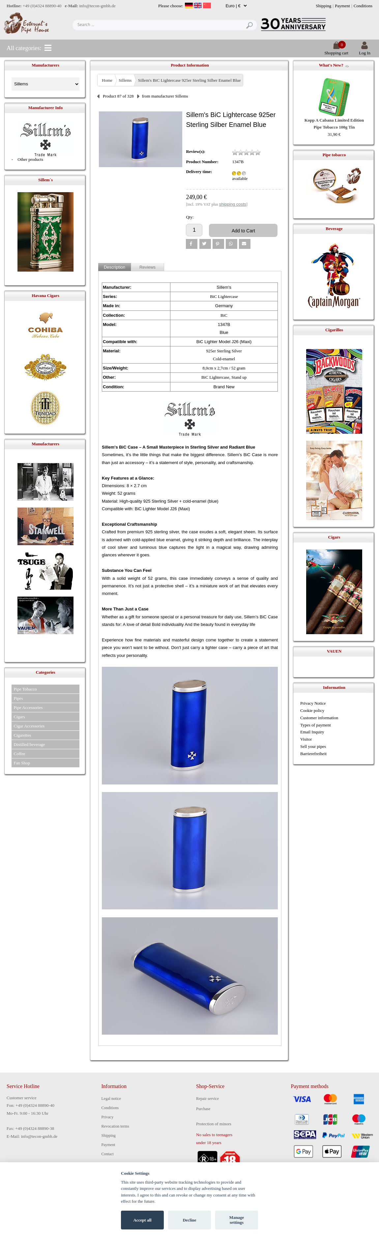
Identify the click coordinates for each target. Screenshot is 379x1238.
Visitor (306, 739)
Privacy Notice (313, 703)
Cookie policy (312, 710)
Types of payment (315, 724)
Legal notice (111, 1098)
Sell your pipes (313, 746)
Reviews (147, 267)
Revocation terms (115, 1126)
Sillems (125, 80)
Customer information (319, 717)
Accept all (142, 1220)
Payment (342, 5)
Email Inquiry (312, 731)
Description (114, 267)
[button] (191, 244)
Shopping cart (336, 50)
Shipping (323, 5)
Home (107, 80)
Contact (108, 1154)
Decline (189, 1220)
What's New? (331, 65)
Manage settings (236, 1220)
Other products (30, 159)
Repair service (207, 1098)
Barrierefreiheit (313, 753)
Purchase (203, 1108)
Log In (364, 50)
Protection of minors (213, 1123)
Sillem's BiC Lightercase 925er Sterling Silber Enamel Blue (189, 80)
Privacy (108, 1117)
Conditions (363, 5)
